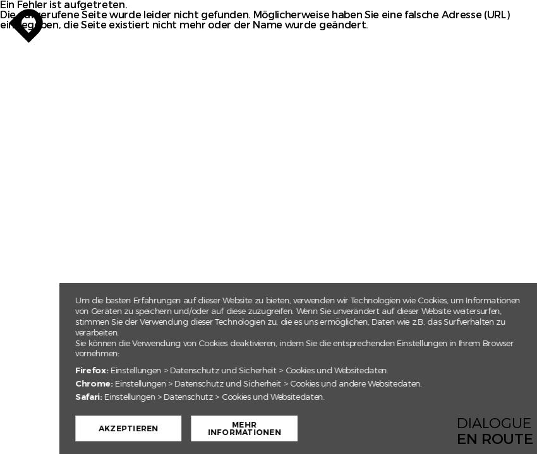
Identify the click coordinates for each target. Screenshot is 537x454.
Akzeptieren (159, 429)
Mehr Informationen (274, 429)
